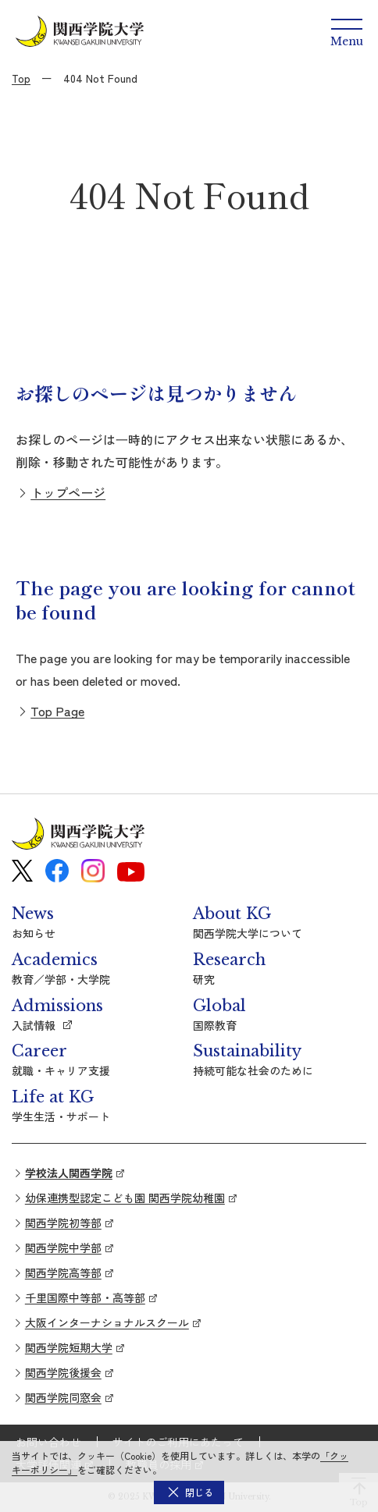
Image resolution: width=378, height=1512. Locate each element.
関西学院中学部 (63, 1247)
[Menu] (347, 31)
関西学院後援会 (63, 1372)
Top (21, 78)
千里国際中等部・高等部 (85, 1297)
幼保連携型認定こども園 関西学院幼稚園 (125, 1197)
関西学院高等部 (63, 1272)
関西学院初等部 (63, 1222)
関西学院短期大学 (68, 1347)
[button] (189, 1492)
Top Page (57, 710)
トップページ (67, 492)
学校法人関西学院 (68, 1172)
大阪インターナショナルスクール (107, 1322)
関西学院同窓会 (63, 1397)
